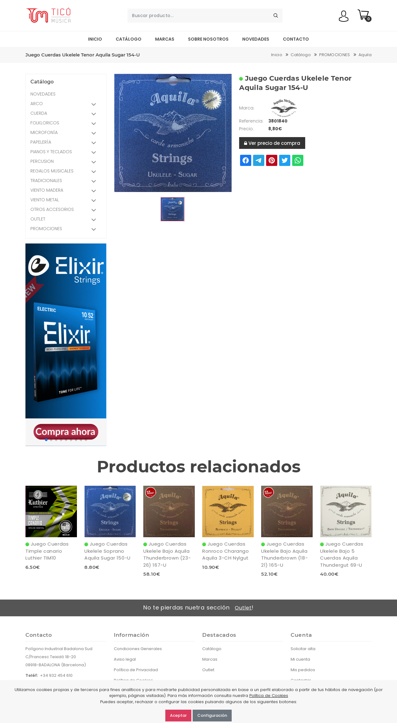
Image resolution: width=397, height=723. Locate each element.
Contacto (296, 39)
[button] (46, 440)
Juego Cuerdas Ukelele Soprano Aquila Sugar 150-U (107, 551)
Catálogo (128, 39)
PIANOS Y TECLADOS (65, 152)
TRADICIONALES (65, 181)
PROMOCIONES (334, 55)
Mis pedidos (303, 670)
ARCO (65, 104)
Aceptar (178, 715)
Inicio (95, 39)
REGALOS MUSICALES (65, 172)
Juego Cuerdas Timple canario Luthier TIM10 (47, 551)
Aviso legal (125, 659)
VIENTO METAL (65, 200)
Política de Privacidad (136, 670)
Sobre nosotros (208, 39)
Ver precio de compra (272, 143)
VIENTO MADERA (65, 191)
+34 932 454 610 (56, 675)
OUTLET (65, 220)
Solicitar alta (303, 649)
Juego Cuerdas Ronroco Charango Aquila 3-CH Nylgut (225, 551)
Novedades (255, 39)
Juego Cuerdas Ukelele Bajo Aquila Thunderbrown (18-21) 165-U (284, 554)
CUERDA (65, 114)
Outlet (243, 607)
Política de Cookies (268, 695)
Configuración (212, 715)
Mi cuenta (300, 659)
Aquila (365, 55)
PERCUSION (65, 162)
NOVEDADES (43, 94)
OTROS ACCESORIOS (65, 210)
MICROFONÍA (65, 133)
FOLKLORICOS (65, 123)
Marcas (164, 39)
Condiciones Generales (138, 649)
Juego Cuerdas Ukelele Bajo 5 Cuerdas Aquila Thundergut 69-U (341, 554)
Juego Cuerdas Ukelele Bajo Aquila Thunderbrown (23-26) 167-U (167, 554)
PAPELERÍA (65, 143)
